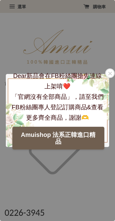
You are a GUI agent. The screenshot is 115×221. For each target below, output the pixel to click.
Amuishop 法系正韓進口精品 (58, 138)
